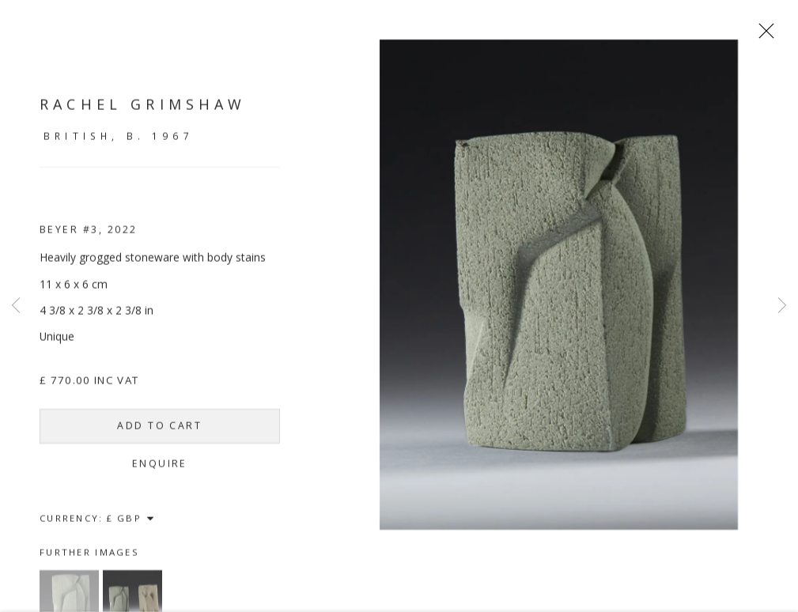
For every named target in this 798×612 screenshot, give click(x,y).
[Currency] (131, 525)
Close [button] (773, 35)
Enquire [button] (159, 471)
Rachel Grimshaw (143, 111)
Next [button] (782, 306)
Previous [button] (16, 306)
